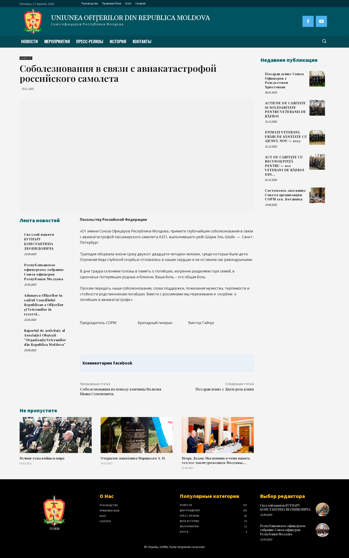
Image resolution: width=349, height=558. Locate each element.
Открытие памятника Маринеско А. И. (133, 458)
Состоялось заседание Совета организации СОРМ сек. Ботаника (285, 194)
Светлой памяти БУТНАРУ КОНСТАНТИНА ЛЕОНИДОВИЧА (39, 241)
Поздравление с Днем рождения (224, 389)
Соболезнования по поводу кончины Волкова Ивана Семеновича (120, 391)
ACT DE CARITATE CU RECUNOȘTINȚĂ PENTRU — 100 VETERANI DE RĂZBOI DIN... (284, 166)
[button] (324, 41)
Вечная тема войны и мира (42, 458)
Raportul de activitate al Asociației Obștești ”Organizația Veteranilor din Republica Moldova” (45, 337)
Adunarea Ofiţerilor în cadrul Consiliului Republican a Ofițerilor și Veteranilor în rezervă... (44, 304)
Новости (26, 58)
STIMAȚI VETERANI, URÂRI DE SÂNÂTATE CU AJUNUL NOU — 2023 (286, 136)
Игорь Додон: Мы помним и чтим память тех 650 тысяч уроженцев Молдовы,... (216, 460)
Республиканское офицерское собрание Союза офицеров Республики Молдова (44, 272)
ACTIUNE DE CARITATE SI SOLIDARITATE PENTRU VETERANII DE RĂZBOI (285, 109)
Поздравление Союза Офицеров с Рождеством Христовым (284, 80)
